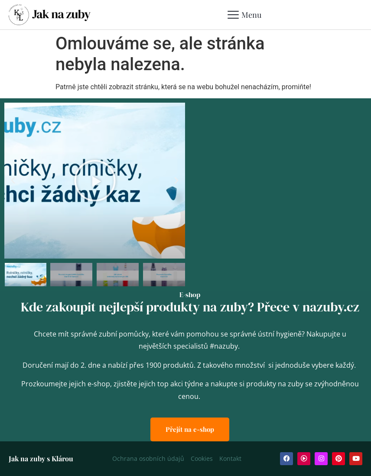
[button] (13, 180)
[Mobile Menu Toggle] (244, 15)
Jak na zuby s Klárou (41, 458)
